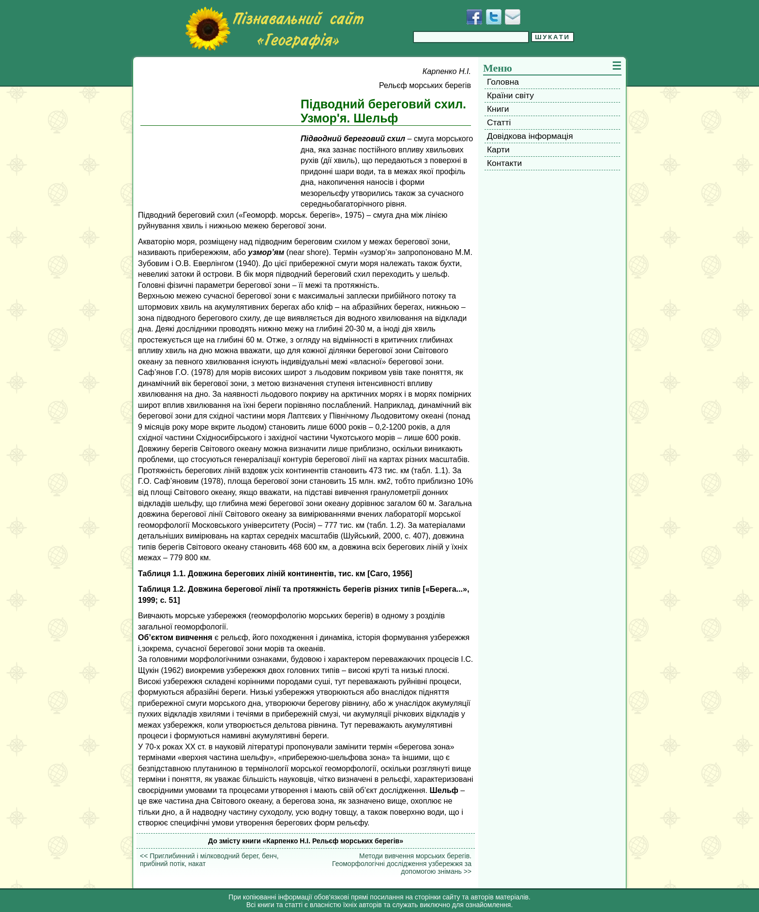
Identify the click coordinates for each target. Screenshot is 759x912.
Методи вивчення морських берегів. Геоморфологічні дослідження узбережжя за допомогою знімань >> (401, 863)
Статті (499, 122)
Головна (503, 82)
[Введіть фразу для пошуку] (471, 37)
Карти (498, 149)
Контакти (504, 163)
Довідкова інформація (530, 136)
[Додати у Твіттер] (493, 17)
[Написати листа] (512, 17)
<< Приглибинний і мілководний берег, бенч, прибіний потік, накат (209, 859)
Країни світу (510, 95)
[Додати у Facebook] (474, 17)
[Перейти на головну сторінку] (274, 28)
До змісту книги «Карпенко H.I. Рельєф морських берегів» (305, 841)
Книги (498, 109)
